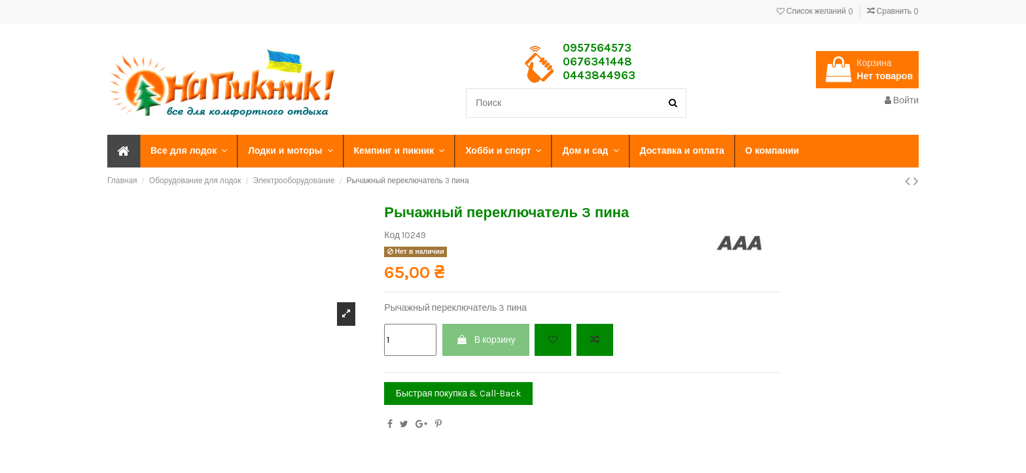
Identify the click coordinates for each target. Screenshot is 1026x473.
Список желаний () (816, 11)
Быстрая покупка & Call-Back (458, 393)
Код (392, 235)
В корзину (486, 339)
